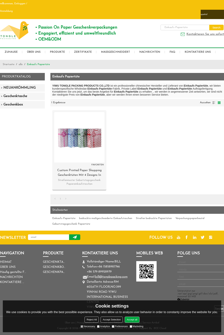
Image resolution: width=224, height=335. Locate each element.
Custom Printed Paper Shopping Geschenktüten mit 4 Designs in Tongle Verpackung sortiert (79, 173)
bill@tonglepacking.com (111, 276)
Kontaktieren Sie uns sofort (205, 34)
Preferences (120, 326)
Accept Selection (112, 319)
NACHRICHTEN (149, 52)
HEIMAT (6, 262)
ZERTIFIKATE (83, 52)
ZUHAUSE (11, 52)
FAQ (172, 52)
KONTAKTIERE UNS (198, 52)
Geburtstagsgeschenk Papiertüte (71, 224)
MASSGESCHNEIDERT (115, 52)
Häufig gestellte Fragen (13, 272)
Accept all (132, 319)
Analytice (103, 326)
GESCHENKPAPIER (54, 272)
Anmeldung (6, 11)
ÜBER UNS (34, 52)
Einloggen (19, 3)
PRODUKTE (57, 52)
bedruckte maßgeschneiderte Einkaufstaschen (105, 218)
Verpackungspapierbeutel (189, 218)
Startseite (8, 64)
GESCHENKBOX (54, 267)
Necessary (88, 326)
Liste (214, 103)
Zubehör (183, 299)
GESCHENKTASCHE (54, 262)
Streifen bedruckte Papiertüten (154, 218)
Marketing (136, 326)
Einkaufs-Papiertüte (63, 218)
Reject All (92, 319)
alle (21, 64)
